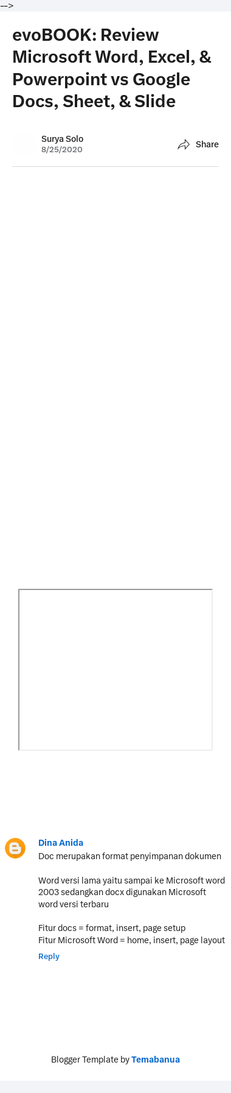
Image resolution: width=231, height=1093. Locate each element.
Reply (49, 956)
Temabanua (155, 1059)
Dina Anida (60, 843)
